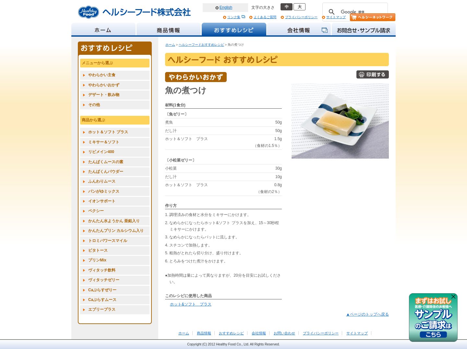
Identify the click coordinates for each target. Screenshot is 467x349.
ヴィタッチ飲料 (101, 270)
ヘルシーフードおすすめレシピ (201, 44)
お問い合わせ (284, 333)
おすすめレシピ (231, 333)
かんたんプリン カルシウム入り (116, 230)
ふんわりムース (101, 181)
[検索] (354, 12)
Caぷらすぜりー (102, 290)
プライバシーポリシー (301, 17)
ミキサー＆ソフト (103, 142)
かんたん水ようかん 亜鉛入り (114, 221)
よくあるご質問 (265, 17)
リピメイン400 (101, 152)
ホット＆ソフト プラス (108, 132)
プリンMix (97, 260)
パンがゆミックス (103, 191)
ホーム (170, 44)
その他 (94, 104)
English (226, 7)
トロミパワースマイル (107, 240)
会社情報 (259, 333)
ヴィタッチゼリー (103, 280)
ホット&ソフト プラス (190, 304)
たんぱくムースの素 (105, 162)
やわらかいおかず (103, 85)
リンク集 (233, 17)
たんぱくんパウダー (105, 171)
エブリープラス (101, 309)
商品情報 (204, 333)
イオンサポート (101, 201)
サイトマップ (336, 17)
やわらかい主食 (101, 75)
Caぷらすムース (102, 299)
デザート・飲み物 (103, 94)
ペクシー (96, 211)
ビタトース (98, 250)
